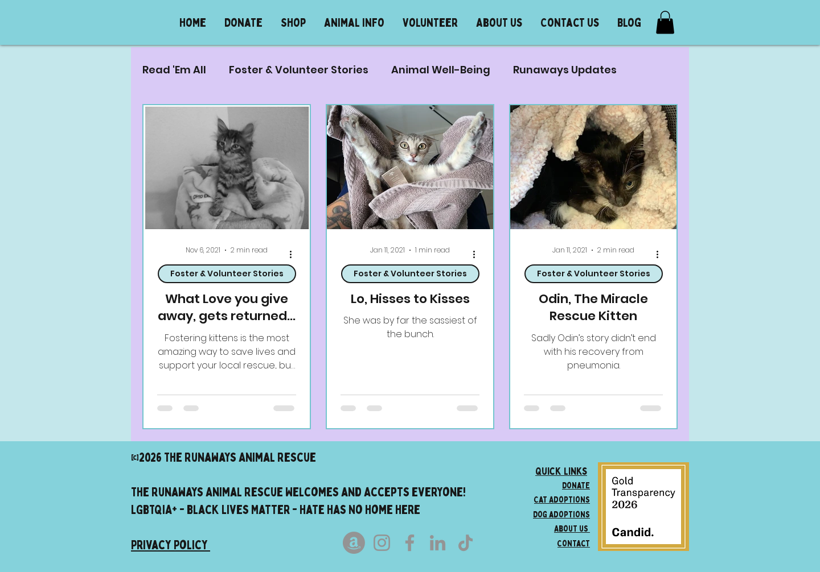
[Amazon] (354, 543)
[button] (354, 22)
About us (572, 528)
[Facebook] (410, 543)
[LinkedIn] (438, 543)
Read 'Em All (174, 70)
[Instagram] (382, 543)
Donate (576, 485)
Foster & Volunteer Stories (298, 70)
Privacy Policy (170, 544)
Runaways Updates (565, 70)
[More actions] (294, 255)
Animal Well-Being (440, 70)
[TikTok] (465, 543)
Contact (573, 543)
